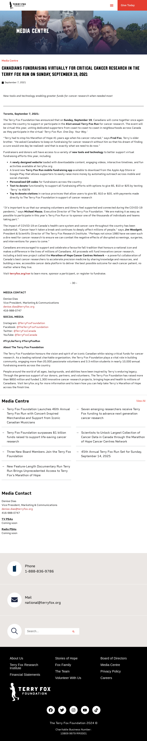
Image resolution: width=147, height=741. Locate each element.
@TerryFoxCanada (25, 330)
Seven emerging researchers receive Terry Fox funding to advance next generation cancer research (110, 413)
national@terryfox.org (43, 603)
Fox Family (63, 665)
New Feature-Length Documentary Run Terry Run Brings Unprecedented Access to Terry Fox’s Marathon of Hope (38, 471)
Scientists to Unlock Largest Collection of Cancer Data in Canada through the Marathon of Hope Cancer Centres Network (112, 437)
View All (140, 401)
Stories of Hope (66, 658)
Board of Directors (113, 658)
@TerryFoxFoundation (31, 323)
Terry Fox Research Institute (24, 666)
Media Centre (10, 60)
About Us (16, 658)
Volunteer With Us (68, 678)
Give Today (128, 5)
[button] (111, 5)
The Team (62, 671)
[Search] (73, 631)
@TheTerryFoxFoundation (32, 327)
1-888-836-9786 (39, 571)
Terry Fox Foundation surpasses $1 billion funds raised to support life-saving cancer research (36, 437)
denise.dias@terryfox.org (18, 306)
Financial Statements (25, 674)
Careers (106, 678)
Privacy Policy (110, 671)
